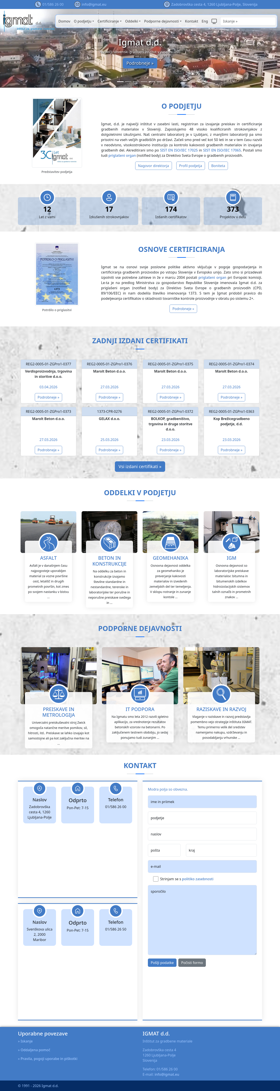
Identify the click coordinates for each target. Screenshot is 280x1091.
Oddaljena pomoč (35, 1049)
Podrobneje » (140, 63)
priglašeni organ (122, 155)
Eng (205, 21)
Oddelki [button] (131, 21)
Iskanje (27, 1041)
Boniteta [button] (218, 165)
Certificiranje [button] (108, 21)
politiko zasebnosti (197, 900)
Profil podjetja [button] (190, 165)
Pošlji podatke (162, 983)
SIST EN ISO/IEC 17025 (179, 150)
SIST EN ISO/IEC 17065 (222, 150)
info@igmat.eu (94, 4)
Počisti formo (192, 983)
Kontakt (191, 21)
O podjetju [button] (82, 21)
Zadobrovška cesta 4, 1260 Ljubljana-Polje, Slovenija (214, 4)
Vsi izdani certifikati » (140, 466)
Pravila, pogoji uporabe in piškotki (49, 1058)
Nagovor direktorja (153, 165)
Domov (64, 21)
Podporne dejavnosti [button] (161, 21)
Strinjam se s (186, 900)
